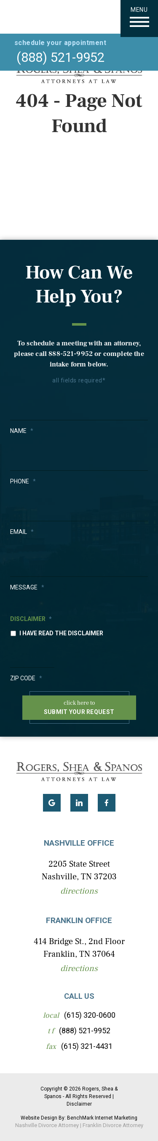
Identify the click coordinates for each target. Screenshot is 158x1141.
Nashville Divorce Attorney (47, 1125)
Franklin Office (79, 920)
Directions (79, 891)
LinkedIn (79, 803)
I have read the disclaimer (61, 633)
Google (52, 803)
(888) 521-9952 (60, 57)
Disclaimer (31, 619)
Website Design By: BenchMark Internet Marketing (79, 1118)
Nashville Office (79, 843)
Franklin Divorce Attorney (113, 1125)
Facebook (106, 803)
